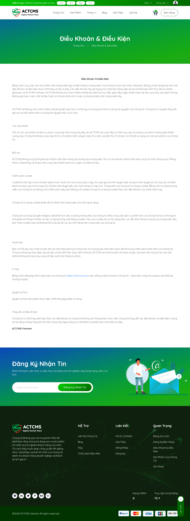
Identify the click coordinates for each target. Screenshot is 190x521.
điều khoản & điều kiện (104, 45)
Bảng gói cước (161, 436)
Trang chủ (58, 12)
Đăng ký (120, 453)
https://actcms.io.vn (78, 275)
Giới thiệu (118, 12)
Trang (91, 12)
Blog (104, 12)
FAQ (80, 447)
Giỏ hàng (158, 466)
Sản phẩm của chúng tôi (165, 459)
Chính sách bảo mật (89, 453)
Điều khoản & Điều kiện (163, 449)
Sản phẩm (75, 12)
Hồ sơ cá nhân (124, 436)
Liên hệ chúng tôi (87, 436)
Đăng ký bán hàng (163, 441)
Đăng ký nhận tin (75, 387)
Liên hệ (133, 12)
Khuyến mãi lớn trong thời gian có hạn (33, 3)
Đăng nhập (122, 447)
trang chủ (78, 45)
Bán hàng (169, 12)
